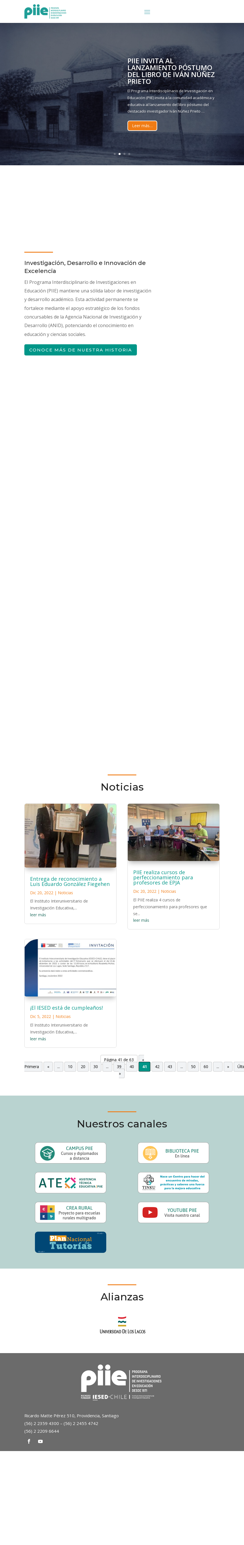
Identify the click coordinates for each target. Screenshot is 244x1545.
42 (157, 1066)
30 (95, 1066)
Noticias (65, 892)
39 (119, 1066)
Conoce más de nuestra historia (80, 350)
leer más (38, 914)
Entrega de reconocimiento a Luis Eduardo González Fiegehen (70, 881)
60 (206, 1066)
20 (83, 1066)
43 (170, 1066)
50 (193, 1066)
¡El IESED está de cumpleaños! (66, 1007)
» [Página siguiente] (228, 1066)
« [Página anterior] (48, 1066)
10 (70, 1066)
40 (131, 1066)
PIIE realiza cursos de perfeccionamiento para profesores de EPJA (163, 877)
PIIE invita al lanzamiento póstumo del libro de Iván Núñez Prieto (171, 71)
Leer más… (142, 125)
